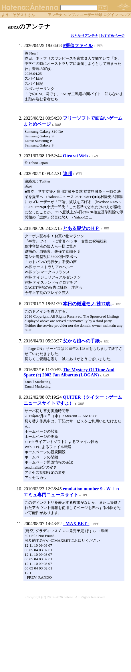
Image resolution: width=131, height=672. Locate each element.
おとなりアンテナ (84, 36)
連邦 (67, 173)
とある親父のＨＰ (81, 228)
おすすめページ (112, 36)
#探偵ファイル (78, 45)
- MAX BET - (76, 523)
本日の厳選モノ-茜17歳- (87, 303)
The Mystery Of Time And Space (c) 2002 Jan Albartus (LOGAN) (68, 372)
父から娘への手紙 (81, 340)
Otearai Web (75, 155)
